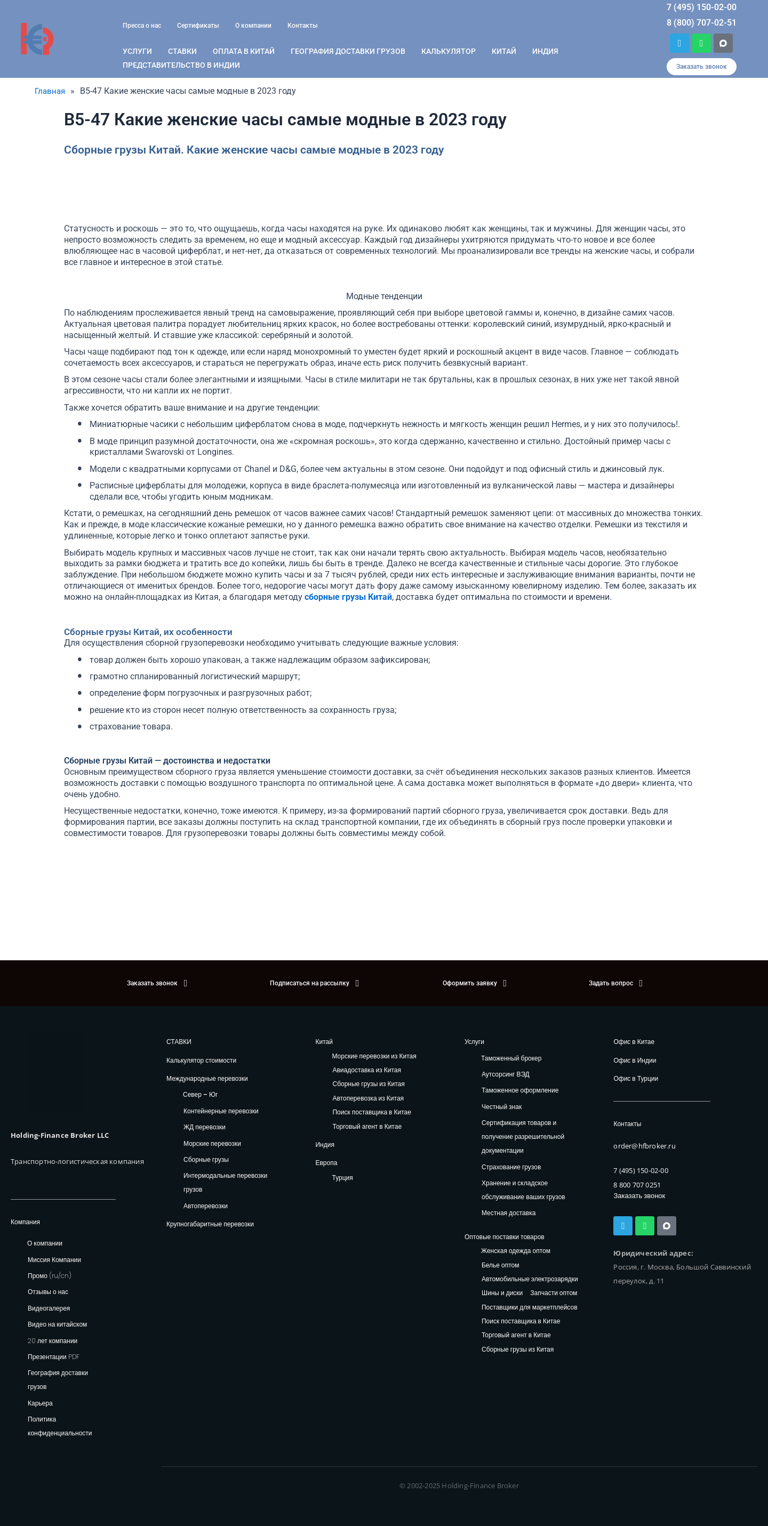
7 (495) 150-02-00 (702, 7)
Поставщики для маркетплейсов (530, 1308)
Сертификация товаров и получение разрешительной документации (523, 1136)
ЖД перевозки (204, 1126)
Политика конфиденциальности (60, 1426)
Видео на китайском (57, 1324)
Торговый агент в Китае (367, 1127)
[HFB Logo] (56, 1073)
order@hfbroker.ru (644, 1146)
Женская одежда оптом (515, 1251)
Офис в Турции (635, 1078)
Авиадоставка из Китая (366, 1070)
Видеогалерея (49, 1308)
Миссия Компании (54, 1259)
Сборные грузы (206, 1159)
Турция (342, 1177)
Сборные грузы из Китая (368, 1084)
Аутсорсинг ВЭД (506, 1074)
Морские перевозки (212, 1143)
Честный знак (502, 1106)
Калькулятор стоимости (201, 1060)
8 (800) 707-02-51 (702, 23)
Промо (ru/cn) (49, 1275)
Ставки (182, 51)
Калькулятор (448, 51)
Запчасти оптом (553, 1293)
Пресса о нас (142, 25)
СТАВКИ (178, 1041)
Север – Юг (200, 1094)
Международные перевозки (207, 1078)
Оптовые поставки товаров (505, 1236)
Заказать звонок (639, 1196)
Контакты (302, 25)
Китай (504, 51)
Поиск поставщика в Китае (371, 1113)
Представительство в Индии (181, 65)
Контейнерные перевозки (221, 1110)
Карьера (40, 1403)
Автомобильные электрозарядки (530, 1279)
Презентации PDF (53, 1356)
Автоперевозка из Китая (368, 1099)
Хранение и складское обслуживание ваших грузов (523, 1189)
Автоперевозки (205, 1205)
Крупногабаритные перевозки (210, 1223)
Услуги (137, 51)
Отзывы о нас (48, 1291)
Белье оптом (500, 1266)
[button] (702, 66)
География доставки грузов (348, 51)
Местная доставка (508, 1212)
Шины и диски (502, 1293)
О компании (253, 25)
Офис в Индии (634, 1060)
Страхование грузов (511, 1166)
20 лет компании (52, 1340)
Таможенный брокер (511, 1058)
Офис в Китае (633, 1041)
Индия (545, 51)
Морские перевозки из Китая (374, 1057)
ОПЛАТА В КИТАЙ (244, 51)
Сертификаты (198, 25)
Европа (326, 1162)
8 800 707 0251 (637, 1185)
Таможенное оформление (520, 1090)
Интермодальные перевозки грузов (225, 1182)
